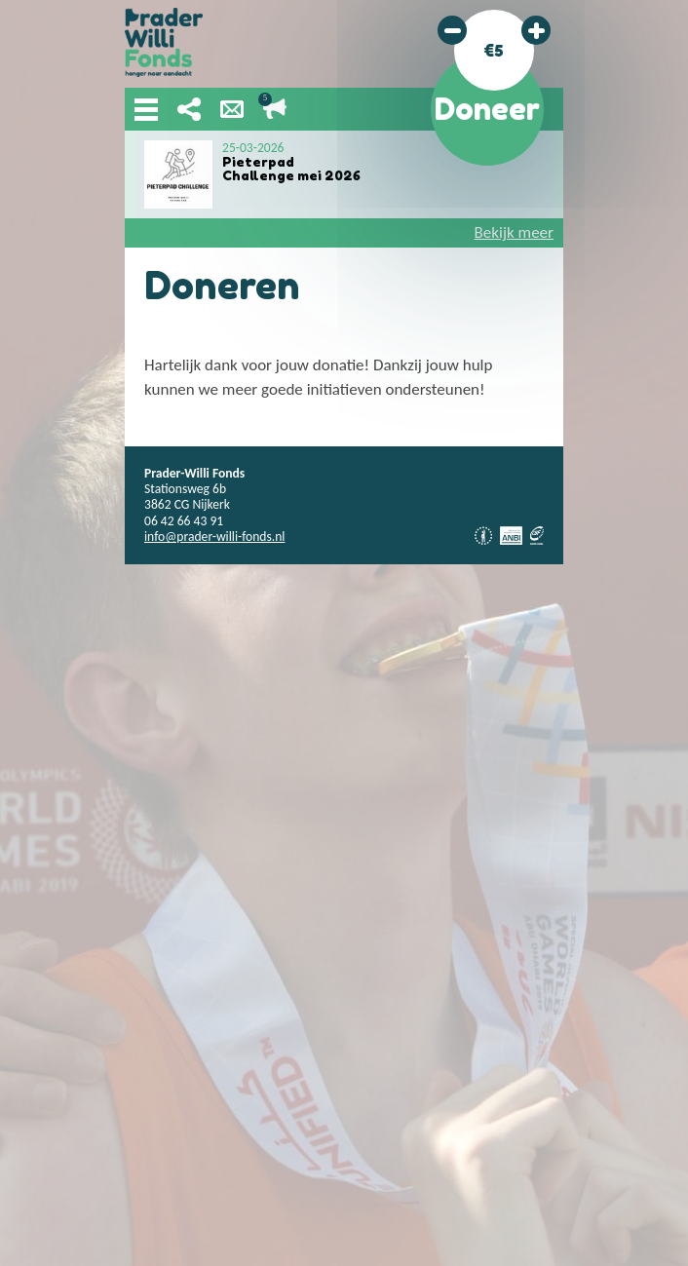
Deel (189, 109)
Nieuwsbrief (231, 109)
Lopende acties (274, 109)
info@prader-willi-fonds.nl (214, 536)
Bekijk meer (514, 232)
